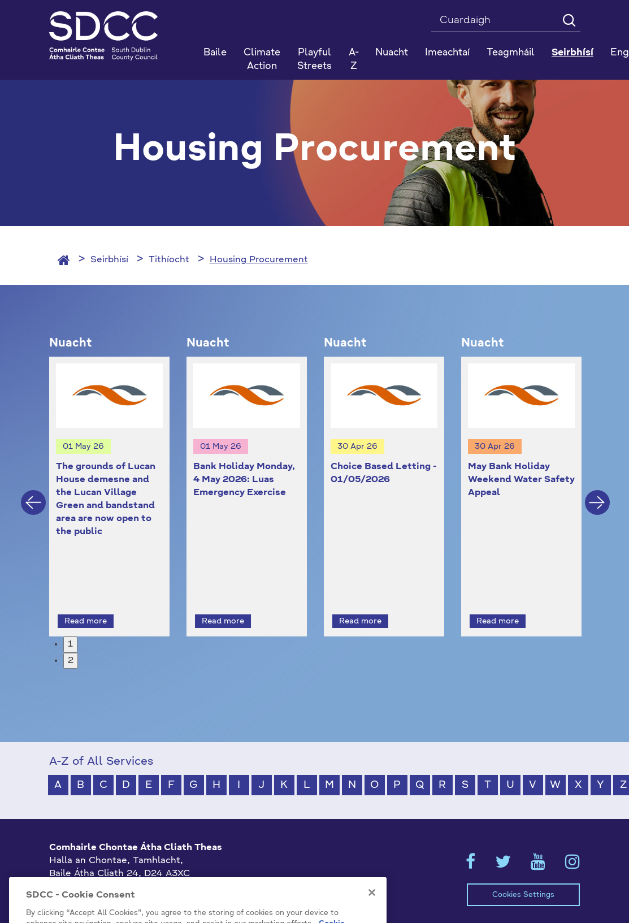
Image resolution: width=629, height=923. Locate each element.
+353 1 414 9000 (89, 871)
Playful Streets (314, 59)
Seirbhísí (109, 260)
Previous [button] (33, 491)
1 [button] (70, 623)
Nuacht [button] (391, 53)
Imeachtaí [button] (447, 53)
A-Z (354, 59)
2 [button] (70, 639)
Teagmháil (511, 53)
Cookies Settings (523, 874)
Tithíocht (169, 260)
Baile (215, 53)
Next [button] (597, 491)
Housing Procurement (259, 260)
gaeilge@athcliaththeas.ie (107, 890)
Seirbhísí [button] (572, 53)
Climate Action (262, 59)
